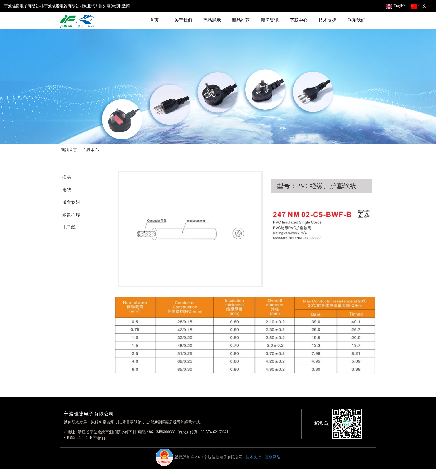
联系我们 (356, 20)
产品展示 (212, 20)
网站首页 (68, 150)
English (395, 6)
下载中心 (299, 20)
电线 (66, 189)
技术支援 (327, 20)
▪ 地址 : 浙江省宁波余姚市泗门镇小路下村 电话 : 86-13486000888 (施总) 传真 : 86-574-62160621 (146, 432)
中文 (418, 6)
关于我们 (183, 20)
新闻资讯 (270, 20)
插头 (66, 177)
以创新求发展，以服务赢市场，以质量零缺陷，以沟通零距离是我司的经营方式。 (134, 422)
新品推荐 (241, 20)
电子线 (69, 227)
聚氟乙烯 (71, 214)
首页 (154, 20)
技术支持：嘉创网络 (263, 457)
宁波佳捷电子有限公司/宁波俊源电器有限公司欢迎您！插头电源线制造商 (67, 6)
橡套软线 (71, 202)
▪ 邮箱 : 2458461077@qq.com (88, 437)
